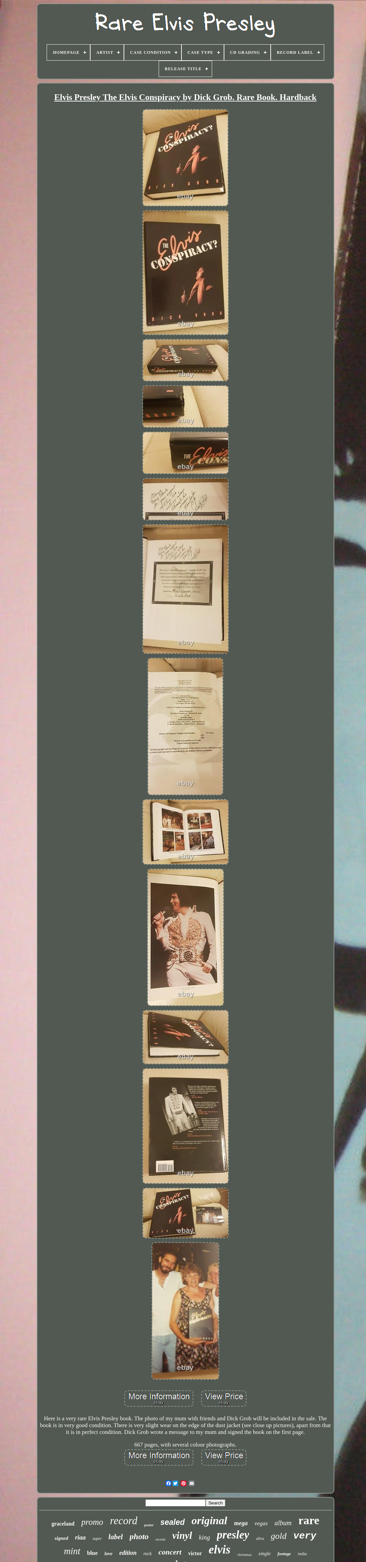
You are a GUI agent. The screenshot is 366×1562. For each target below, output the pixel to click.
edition (128, 1552)
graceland (63, 1524)
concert (170, 1552)
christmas (244, 1554)
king (204, 1537)
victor (195, 1553)
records (160, 1539)
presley (233, 1535)
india (302, 1553)
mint (72, 1551)
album (282, 1523)
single (264, 1553)
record (123, 1521)
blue (92, 1553)
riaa (80, 1537)
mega (241, 1523)
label (116, 1537)
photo (139, 1536)
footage (284, 1553)
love (108, 1553)
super (97, 1538)
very (304, 1536)
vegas (261, 1523)
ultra (260, 1538)
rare (308, 1520)
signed (61, 1538)
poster (149, 1525)
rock (147, 1553)
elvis (219, 1549)
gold (278, 1536)
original (209, 1520)
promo (92, 1522)
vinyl (182, 1535)
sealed (172, 1522)
